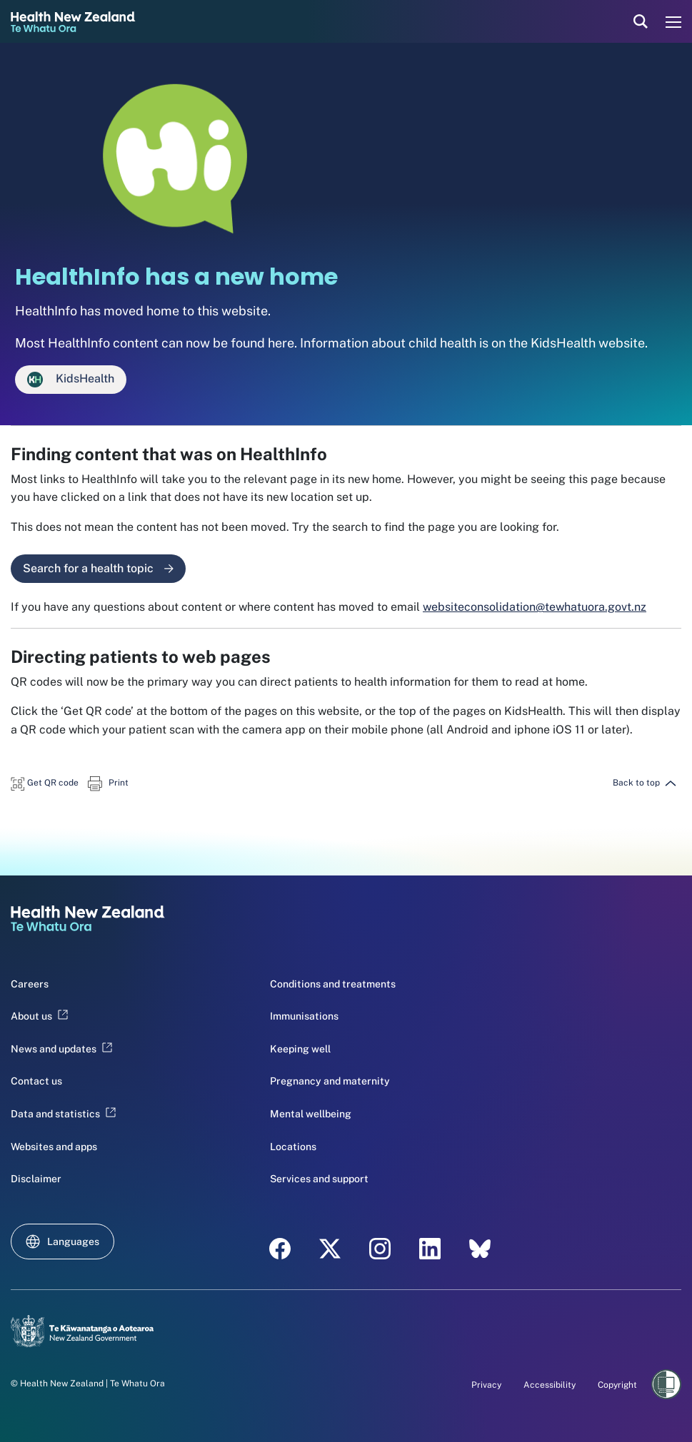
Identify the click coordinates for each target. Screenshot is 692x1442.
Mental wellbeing (310, 1113)
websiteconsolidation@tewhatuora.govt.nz (534, 607)
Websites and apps (54, 1146)
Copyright (617, 1385)
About (39, 1016)
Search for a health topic (98, 568)
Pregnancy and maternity (330, 1081)
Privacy (486, 1385)
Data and (63, 1113)
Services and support (319, 1178)
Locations (293, 1146)
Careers (30, 984)
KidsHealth (70, 379)
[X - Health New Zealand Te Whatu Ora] (330, 1248)
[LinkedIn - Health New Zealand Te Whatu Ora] (430, 1248)
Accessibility (549, 1385)
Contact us (36, 1081)
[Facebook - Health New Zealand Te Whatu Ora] (280, 1248)
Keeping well (300, 1049)
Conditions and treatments (333, 984)
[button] (45, 782)
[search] (640, 21)
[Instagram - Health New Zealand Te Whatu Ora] (380, 1248)
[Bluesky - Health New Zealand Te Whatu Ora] (480, 1248)
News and (61, 1049)
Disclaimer (36, 1178)
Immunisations (304, 1016)
